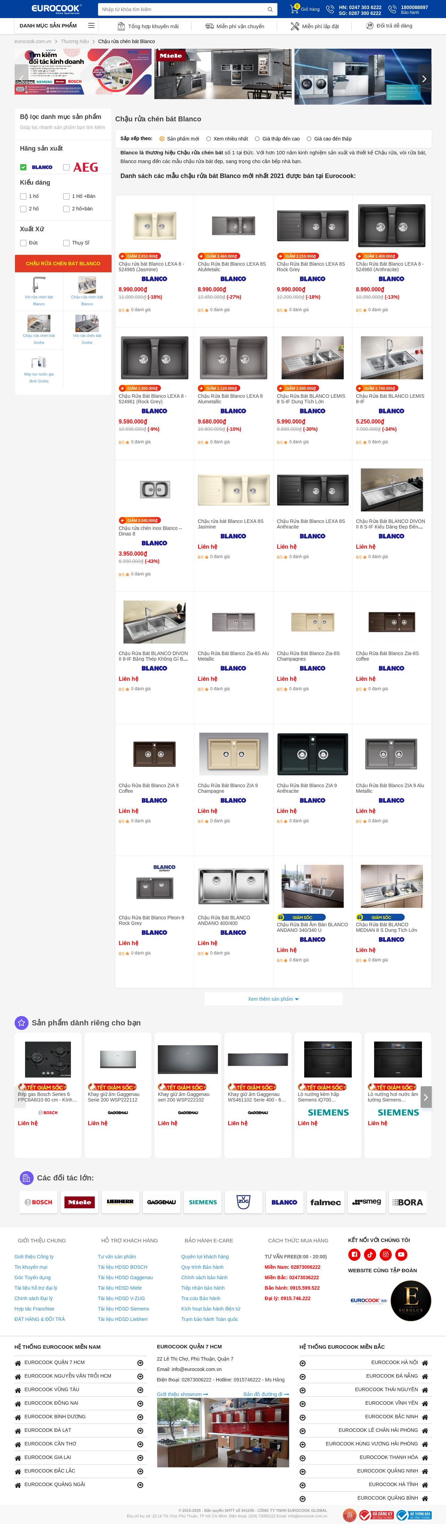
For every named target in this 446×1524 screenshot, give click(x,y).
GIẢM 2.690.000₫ (301, 388)
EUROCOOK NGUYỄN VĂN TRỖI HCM (79, 1376)
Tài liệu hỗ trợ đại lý (36, 1288)
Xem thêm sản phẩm (270, 999)
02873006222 (197, 1379)
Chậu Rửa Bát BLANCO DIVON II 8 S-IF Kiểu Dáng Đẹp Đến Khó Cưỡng (390, 526)
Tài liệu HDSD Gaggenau (125, 1277)
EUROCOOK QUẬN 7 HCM (79, 1363)
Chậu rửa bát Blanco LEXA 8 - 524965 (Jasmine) (151, 266)
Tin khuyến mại (31, 1267)
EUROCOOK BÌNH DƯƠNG (79, 1417)
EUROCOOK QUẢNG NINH (364, 1471)
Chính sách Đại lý (34, 1298)
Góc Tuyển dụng (33, 1277)
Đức (29, 242)
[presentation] (22, 78)
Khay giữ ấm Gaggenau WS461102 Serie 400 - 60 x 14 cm (257, 1099)
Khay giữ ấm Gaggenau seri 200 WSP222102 (184, 1097)
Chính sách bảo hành (204, 1277)
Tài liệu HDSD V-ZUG (121, 1298)
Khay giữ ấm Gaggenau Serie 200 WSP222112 (114, 1097)
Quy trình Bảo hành (202, 1267)
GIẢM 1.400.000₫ (380, 256)
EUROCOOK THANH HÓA (364, 1458)
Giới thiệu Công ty (34, 1256)
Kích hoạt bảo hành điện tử (210, 1309)
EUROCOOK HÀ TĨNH (364, 1485)
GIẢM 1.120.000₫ (221, 388)
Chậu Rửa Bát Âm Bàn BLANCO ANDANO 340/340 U (312, 927)
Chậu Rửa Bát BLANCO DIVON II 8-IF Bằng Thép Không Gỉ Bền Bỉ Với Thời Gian (154, 659)
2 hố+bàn (78, 208)
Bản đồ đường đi (266, 1394)
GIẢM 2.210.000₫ (301, 256)
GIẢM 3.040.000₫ (143, 520)
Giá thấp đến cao (281, 139)
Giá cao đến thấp (332, 139)
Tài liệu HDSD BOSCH (123, 1267)
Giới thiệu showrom (183, 1394)
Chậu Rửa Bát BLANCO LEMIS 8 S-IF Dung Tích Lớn (311, 398)
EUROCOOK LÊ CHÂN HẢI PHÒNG (364, 1431)
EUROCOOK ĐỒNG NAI (79, 1404)
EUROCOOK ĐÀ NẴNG (364, 1376)
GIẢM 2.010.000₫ (143, 256)
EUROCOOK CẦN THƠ (79, 1444)
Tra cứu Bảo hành (200, 1298)
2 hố (29, 208)
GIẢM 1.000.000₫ (143, 388)
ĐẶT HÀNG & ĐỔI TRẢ (40, 1319)
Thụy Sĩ (76, 242)
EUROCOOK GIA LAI (79, 1458)
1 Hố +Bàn (79, 196)
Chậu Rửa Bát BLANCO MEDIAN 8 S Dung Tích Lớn (386, 927)
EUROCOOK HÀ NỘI (364, 1363)
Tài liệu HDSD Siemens (123, 1309)
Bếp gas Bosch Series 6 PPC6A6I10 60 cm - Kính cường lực (45, 1099)
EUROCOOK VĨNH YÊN (364, 1404)
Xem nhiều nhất (231, 139)
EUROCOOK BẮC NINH (364, 1417)
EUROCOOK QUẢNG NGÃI (79, 1485)
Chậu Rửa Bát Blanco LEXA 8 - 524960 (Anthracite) (390, 266)
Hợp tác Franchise (35, 1309)
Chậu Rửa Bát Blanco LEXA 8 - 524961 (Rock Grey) (153, 398)
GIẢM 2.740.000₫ (380, 388)
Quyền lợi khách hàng (205, 1256)
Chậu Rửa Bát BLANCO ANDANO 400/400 (224, 920)
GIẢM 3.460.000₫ (221, 256)
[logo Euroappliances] (370, 1301)
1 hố (29, 196)
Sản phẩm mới (183, 139)
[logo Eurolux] (412, 1301)
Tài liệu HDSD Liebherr (123, 1319)
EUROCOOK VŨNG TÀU (79, 1390)
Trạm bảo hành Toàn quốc (209, 1319)
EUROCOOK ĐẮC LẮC (79, 1471)
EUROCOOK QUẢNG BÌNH (364, 1498)
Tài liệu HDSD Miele (120, 1288)
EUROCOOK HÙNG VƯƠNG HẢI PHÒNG (364, 1444)
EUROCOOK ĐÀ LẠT (79, 1431)
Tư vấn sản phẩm (117, 1256)
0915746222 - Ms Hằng (259, 1379)
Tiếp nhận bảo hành (203, 1288)
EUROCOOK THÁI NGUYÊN (364, 1390)
